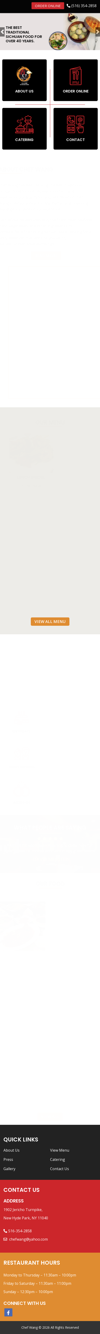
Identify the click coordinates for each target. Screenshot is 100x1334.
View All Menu (50, 621)
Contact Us (59, 1168)
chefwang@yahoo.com (28, 1239)
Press (8, 1159)
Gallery (9, 1168)
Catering (57, 1159)
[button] (2, 31)
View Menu (59, 1150)
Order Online (48, 5)
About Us (11, 1150)
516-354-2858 (20, 1230)
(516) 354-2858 (84, 5)
